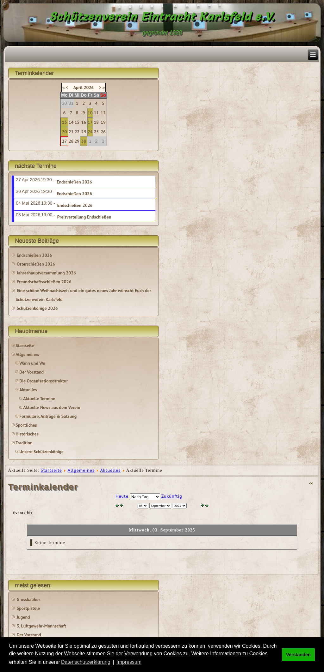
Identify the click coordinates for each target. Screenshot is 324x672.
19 (103, 122)
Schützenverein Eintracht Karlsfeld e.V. (162, 16)
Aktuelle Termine (39, 398)
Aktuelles (28, 390)
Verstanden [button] (298, 654)
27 (64, 141)
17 (90, 122)
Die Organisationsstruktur (43, 381)
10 (90, 113)
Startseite (25, 345)
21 (71, 132)
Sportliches (26, 425)
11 (96, 113)
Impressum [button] (128, 662)
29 (76, 141)
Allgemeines (27, 354)
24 (90, 132)
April (78, 87)
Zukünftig (171, 496)
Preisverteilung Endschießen (84, 217)
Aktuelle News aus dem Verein (51, 407)
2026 (89, 87)
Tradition (24, 443)
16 (83, 122)
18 (96, 122)
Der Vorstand (31, 372)
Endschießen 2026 (74, 182)
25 (96, 132)
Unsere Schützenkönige (41, 451)
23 (83, 132)
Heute (121, 496)
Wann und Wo (32, 363)
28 (71, 141)
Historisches (27, 434)
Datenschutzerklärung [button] (85, 662)
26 (103, 132)
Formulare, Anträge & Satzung (48, 416)
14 (71, 122)
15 (76, 122)
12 (103, 113)
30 (83, 141)
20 (64, 132)
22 (76, 132)
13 (64, 122)
